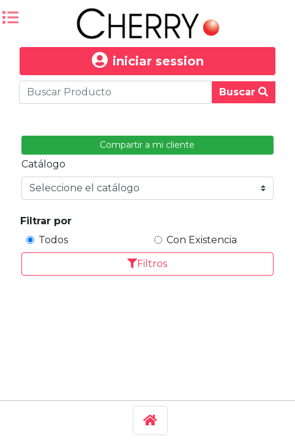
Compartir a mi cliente (147, 144)
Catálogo (43, 164)
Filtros (147, 264)
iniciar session (148, 61)
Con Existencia (201, 240)
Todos (53, 240)
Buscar (243, 92)
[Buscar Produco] (115, 92)
